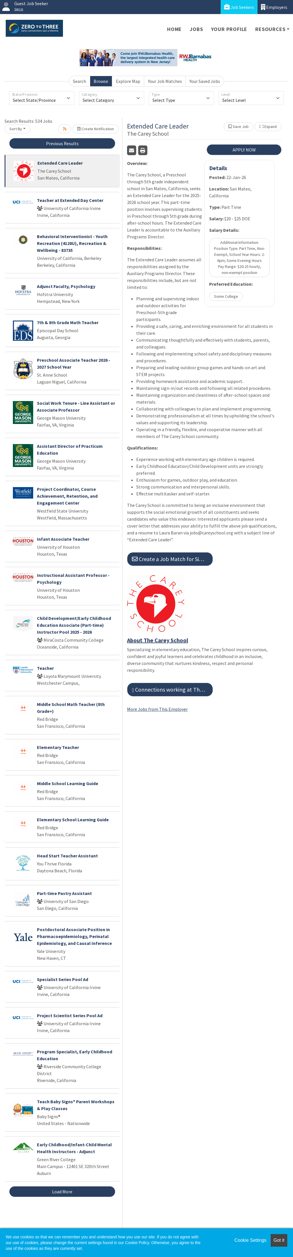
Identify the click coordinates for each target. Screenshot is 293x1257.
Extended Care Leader (60, 163)
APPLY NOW (244, 150)
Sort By (15, 128)
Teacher (45, 668)
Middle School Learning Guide (67, 783)
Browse (101, 81)
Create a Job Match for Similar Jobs (172, 559)
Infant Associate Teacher (63, 539)
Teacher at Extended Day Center (70, 200)
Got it (279, 1240)
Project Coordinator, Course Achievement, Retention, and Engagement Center (67, 496)
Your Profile (229, 29)
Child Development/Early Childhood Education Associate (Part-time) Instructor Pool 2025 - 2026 (74, 625)
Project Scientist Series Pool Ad (69, 1015)
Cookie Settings (250, 1240)
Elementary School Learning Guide (73, 819)
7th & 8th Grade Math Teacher (67, 322)
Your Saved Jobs (204, 81)
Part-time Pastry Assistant (64, 893)
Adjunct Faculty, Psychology (66, 286)
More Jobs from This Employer (157, 709)
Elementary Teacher (58, 747)
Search (79, 81)
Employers (274, 7)
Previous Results (62, 143)
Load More (62, 1191)
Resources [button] (270, 29)
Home (174, 29)
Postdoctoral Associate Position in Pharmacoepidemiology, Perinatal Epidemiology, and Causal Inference (74, 936)
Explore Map (128, 81)
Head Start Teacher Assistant (67, 856)
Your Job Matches (165, 81)
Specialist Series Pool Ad (62, 979)
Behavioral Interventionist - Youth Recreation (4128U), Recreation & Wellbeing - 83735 (72, 243)
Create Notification (95, 128)
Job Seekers (239, 7)
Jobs (196, 29)
